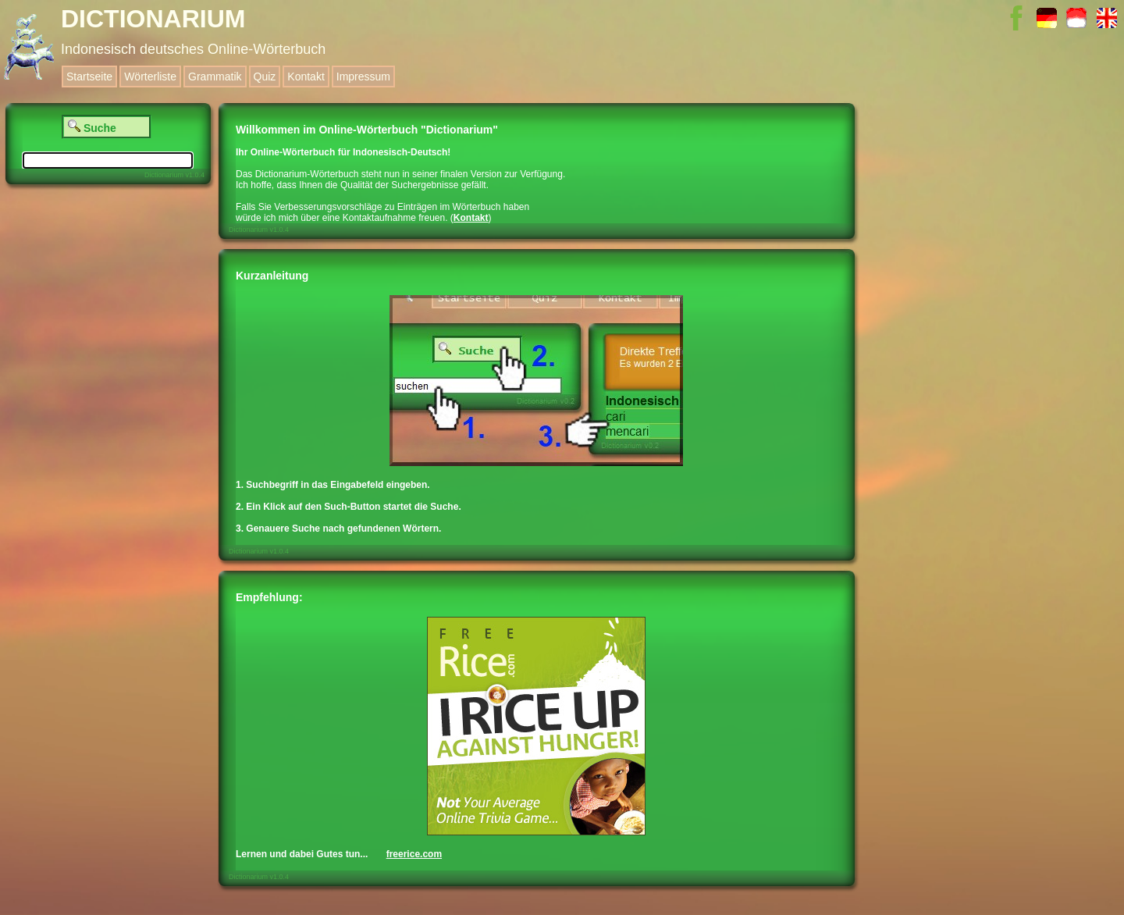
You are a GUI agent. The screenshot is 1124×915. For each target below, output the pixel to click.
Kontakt (305, 76)
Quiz (265, 76)
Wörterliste (150, 76)
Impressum (363, 76)
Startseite (89, 76)
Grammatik (214, 76)
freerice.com (414, 854)
